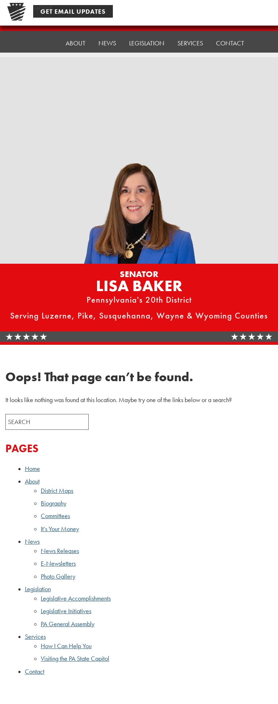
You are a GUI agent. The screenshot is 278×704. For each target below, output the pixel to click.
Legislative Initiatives (66, 611)
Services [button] (190, 35)
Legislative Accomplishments (76, 598)
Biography (53, 503)
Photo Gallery (58, 576)
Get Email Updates (73, 11)
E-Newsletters (58, 563)
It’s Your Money (60, 529)
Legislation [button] (146, 36)
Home (43, 42)
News (32, 541)
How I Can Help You (66, 646)
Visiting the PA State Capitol (75, 659)
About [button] (75, 40)
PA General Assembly (67, 624)
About (32, 481)
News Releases (60, 551)
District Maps (57, 491)
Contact (230, 33)
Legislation (38, 589)
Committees (55, 516)
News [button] (107, 38)
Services (35, 637)
